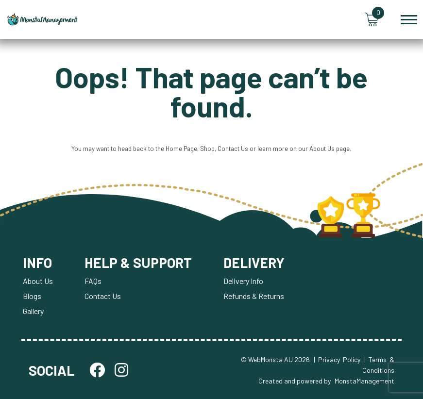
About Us (322, 148)
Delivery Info (243, 280)
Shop (207, 148)
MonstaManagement (364, 381)
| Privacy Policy (337, 359)
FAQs (93, 280)
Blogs (32, 295)
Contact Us (233, 148)
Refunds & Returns (253, 295)
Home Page (181, 148)
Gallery (33, 311)
